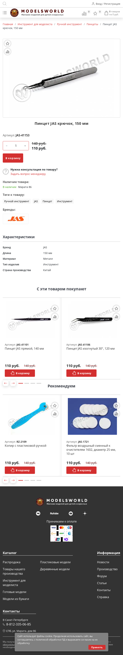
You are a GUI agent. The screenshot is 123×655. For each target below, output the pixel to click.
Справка (103, 597)
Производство (107, 569)
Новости (103, 562)
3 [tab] (33, 383)
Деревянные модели (55, 569)
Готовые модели (14, 592)
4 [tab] (39, 383)
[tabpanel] (31, 338)
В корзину (13, 158)
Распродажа (11, 562)
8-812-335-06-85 (18, 624)
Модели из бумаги (16, 599)
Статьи (102, 583)
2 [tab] (26, 383)
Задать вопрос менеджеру (28, 174)
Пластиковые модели (55, 562)
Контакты (103, 590)
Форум (102, 576)
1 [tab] (20, 383)
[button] (6, 383)
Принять (97, 647)
